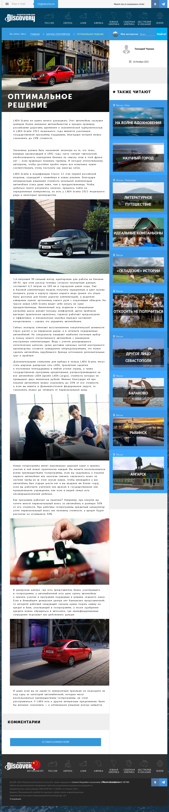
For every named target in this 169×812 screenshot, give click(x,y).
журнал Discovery (20, 766)
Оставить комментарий (55, 742)
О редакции (15, 799)
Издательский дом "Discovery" (20, 18)
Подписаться (46, 4)
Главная (35, 34)
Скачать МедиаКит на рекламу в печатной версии (95, 782)
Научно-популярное (58, 34)
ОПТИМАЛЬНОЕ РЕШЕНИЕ (90, 34)
